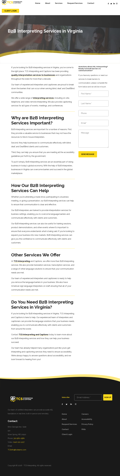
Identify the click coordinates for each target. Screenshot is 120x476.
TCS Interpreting (22, 261)
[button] (58, 3)
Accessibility (87, 419)
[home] (12, 3)
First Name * (86, 94)
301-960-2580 (19, 438)
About (47, 3)
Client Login (10, 11)
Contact (90, 3)
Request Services (74, 3)
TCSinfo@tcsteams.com (17, 450)
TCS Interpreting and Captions (33, 334)
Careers (85, 414)
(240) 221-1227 (18, 442)
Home (37, 3)
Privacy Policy (87, 424)
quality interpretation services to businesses (33, 75)
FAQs (84, 429)
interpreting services (43, 98)
